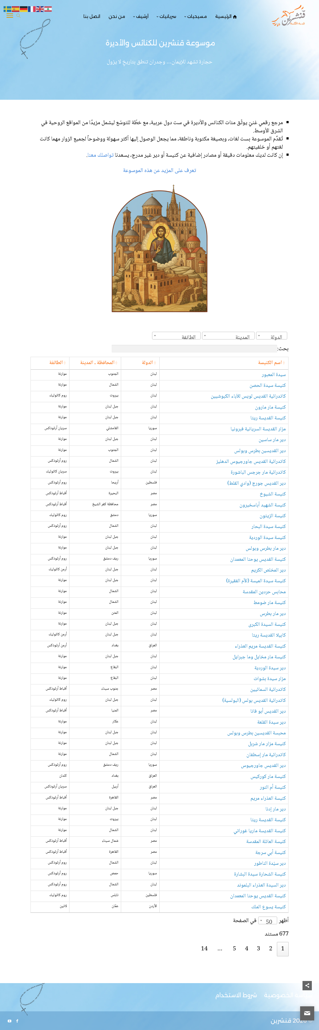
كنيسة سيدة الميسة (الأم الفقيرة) (256, 581)
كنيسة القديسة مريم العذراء (260, 646)
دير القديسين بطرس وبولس (260, 451)
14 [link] (204, 949)
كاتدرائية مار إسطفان (266, 755)
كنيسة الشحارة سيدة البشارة (260, 874)
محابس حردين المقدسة (264, 592)
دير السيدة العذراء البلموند (261, 885)
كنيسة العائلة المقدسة (266, 841)
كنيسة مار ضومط (269, 602)
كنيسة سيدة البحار (269, 526)
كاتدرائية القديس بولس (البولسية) (254, 700)
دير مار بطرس (273, 613)
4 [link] (246, 949)
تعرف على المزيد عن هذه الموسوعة (159, 171)
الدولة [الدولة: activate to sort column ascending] (147, 363)
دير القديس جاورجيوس (263, 765)
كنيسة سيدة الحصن (268, 385)
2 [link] (270, 949)
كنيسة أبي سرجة (270, 852)
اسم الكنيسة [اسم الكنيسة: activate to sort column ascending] (270, 363)
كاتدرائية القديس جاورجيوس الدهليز (251, 461)
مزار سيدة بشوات (270, 679)
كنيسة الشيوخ (273, 494)
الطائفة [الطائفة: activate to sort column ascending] (56, 363)
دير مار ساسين (272, 440)
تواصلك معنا (101, 155)
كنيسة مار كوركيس (268, 776)
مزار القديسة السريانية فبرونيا (258, 429)
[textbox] (278, 338)
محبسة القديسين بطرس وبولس (256, 733)
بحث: (200, 349)
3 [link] (258, 949)
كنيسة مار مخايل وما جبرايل (259, 657)
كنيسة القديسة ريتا (268, 418)
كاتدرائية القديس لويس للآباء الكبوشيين (248, 396)
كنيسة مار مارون (270, 407)
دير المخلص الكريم (268, 570)
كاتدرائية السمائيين (268, 689)
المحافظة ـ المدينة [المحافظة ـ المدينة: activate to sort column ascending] (97, 363)
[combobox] (271, 335)
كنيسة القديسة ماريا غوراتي (260, 831)
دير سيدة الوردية (270, 668)
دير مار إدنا (275, 809)
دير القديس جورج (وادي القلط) (256, 483)
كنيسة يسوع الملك (268, 907)
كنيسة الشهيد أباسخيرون (263, 505)
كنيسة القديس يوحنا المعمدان (258, 559)
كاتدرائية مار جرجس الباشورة (258, 472)
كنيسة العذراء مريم (268, 798)
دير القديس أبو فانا (268, 711)
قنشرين (281, 1020)
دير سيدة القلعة (271, 722)
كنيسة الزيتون (273, 516)
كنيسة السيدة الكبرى (267, 624)
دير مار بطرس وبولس (266, 548)
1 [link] (282, 949)
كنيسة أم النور (273, 787)
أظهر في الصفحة (261, 921)
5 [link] (234, 949)
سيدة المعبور (274, 375)
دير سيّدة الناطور (270, 863)
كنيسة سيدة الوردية (267, 537)
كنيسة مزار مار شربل (267, 744)
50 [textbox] (269, 922)
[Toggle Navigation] (9, 16)
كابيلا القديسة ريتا (269, 635)
